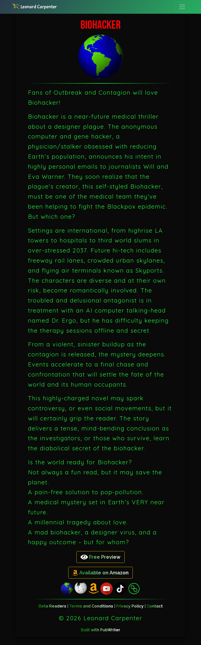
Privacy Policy (130, 606)
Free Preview (100, 557)
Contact (155, 606)
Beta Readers (52, 606)
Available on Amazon (100, 572)
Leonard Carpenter (34, 6)
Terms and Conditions (91, 606)
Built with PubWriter (100, 630)
